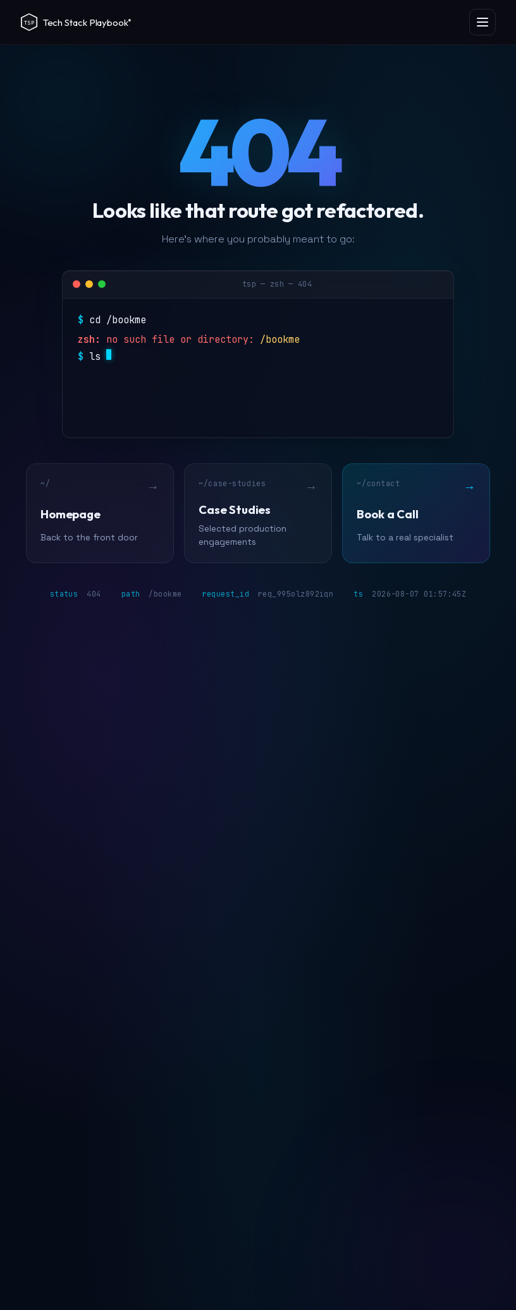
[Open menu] (482, 22)
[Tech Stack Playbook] (89, 22)
